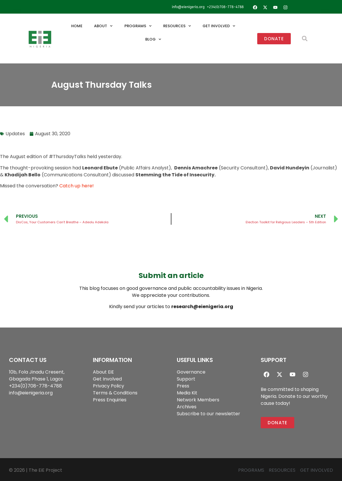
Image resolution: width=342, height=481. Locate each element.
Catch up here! (76, 185)
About (103, 26)
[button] (305, 39)
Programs (138, 26)
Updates (15, 133)
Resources (177, 26)
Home (76, 26)
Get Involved (219, 26)
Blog (153, 39)
